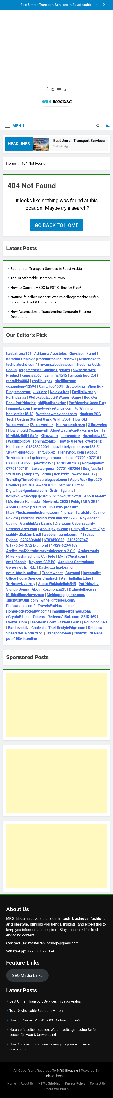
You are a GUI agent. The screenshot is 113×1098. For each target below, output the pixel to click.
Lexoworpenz (43, 469)
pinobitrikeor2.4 (83, 375)
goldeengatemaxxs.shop (52, 458)
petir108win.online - (23, 573)
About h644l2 (95, 496)
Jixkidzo (40, 392)
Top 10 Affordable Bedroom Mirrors (38, 278)
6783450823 (54, 540)
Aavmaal (72, 573)
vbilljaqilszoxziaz (52, 403)
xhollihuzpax (65, 381)
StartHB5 (13, 474)
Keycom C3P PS (42, 562)
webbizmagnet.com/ (61, 534)
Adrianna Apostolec (50, 353)
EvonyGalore (16, 622)
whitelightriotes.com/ (58, 600)
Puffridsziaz (16, 397)
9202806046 (30, 540)
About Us (27, 1083)
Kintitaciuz (14, 447)
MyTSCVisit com (71, 556)
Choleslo (38, 628)
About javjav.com (54, 529)
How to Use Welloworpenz (80, 441)
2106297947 (77, 540)
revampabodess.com (57, 364)
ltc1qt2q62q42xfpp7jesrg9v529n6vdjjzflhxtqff (43, 496)
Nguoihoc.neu (95, 622)
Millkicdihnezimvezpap (25, 595)
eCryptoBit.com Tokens (25, 617)
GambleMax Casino (36, 523)
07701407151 (17, 469)
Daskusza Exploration (56, 567)
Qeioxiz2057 (43, 463)
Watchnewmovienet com (56, 414)
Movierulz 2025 (55, 501)
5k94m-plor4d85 (20, 452)
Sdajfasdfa (92, 469)
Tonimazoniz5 (44, 441)
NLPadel (96, 633)
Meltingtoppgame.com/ (66, 595)
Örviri (54, 490)
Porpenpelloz (93, 463)
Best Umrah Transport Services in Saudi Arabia (56, 5)
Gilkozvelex (97, 425)
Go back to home (56, 225)
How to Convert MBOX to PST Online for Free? (46, 288)
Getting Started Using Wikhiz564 (43, 419)
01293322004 (37, 447)
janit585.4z (45, 452)
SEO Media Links (27, 975)
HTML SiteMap (49, 1083)
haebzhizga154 (18, 353)
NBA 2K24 (91, 501)
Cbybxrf (80, 633)
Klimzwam (49, 436)
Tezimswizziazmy (20, 584)
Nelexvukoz (59, 392)
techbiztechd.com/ (21, 364)
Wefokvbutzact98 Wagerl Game (55, 397)
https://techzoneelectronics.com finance (39, 512)
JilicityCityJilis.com (22, 600)
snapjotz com (19, 408)
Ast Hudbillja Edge (76, 578)
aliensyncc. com (71, 452)
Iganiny (67, 490)
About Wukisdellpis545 (57, 584)
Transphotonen (58, 633)
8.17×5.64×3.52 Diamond (27, 545)
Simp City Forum (37, 474)
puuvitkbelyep (63, 447)
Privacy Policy (75, 1083)
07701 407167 (67, 463)
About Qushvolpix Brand (26, 507)
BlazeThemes (56, 1076)
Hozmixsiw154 (95, 436)
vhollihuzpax (42, 381)
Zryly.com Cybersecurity (75, 523)
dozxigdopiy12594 (21, 386)
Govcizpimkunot (82, 353)
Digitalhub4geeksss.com (26, 490)
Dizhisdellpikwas (82, 589)
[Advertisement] (56, 51)
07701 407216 (87, 458)
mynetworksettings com (52, 408)
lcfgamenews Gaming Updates (44, 370)
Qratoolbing (75, 386)
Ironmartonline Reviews (56, 359)
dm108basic (16, 562)
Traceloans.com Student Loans (55, 622)
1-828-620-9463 (64, 545)
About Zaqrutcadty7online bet (74, 430)
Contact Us (98, 1083)
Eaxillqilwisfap (84, 392)
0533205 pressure (64, 507)
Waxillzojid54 (19, 441)
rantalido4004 (17, 381)
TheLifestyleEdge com (66, 628)
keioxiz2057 (32, 375)
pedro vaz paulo (56, 1089)
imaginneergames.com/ (71, 611)
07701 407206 (68, 469)
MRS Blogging (67, 1070)
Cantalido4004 (51, 386)
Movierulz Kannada (24, 501)
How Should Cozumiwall (28, 430)
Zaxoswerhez (42, 425)
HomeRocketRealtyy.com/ (27, 611)
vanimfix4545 (55, 375)
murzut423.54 (89, 447)
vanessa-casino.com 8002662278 (49, 518)
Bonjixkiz (61, 474)
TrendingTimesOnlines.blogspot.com (36, 479)
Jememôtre (70, 436)
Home (11, 1083)
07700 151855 (18, 463)
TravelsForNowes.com (56, 606)
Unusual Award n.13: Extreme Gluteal (53, 485)
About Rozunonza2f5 (49, 589)
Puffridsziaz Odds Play (87, 403)
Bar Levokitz (18, 628)
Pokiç (75, 501)
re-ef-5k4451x (83, 474)
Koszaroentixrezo (70, 425)
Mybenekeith (90, 359)
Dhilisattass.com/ (20, 606)
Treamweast (52, 573)
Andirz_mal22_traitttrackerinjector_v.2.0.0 (40, 551)
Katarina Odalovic (20, 359)
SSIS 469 (88, 617)
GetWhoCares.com (21, 529)
